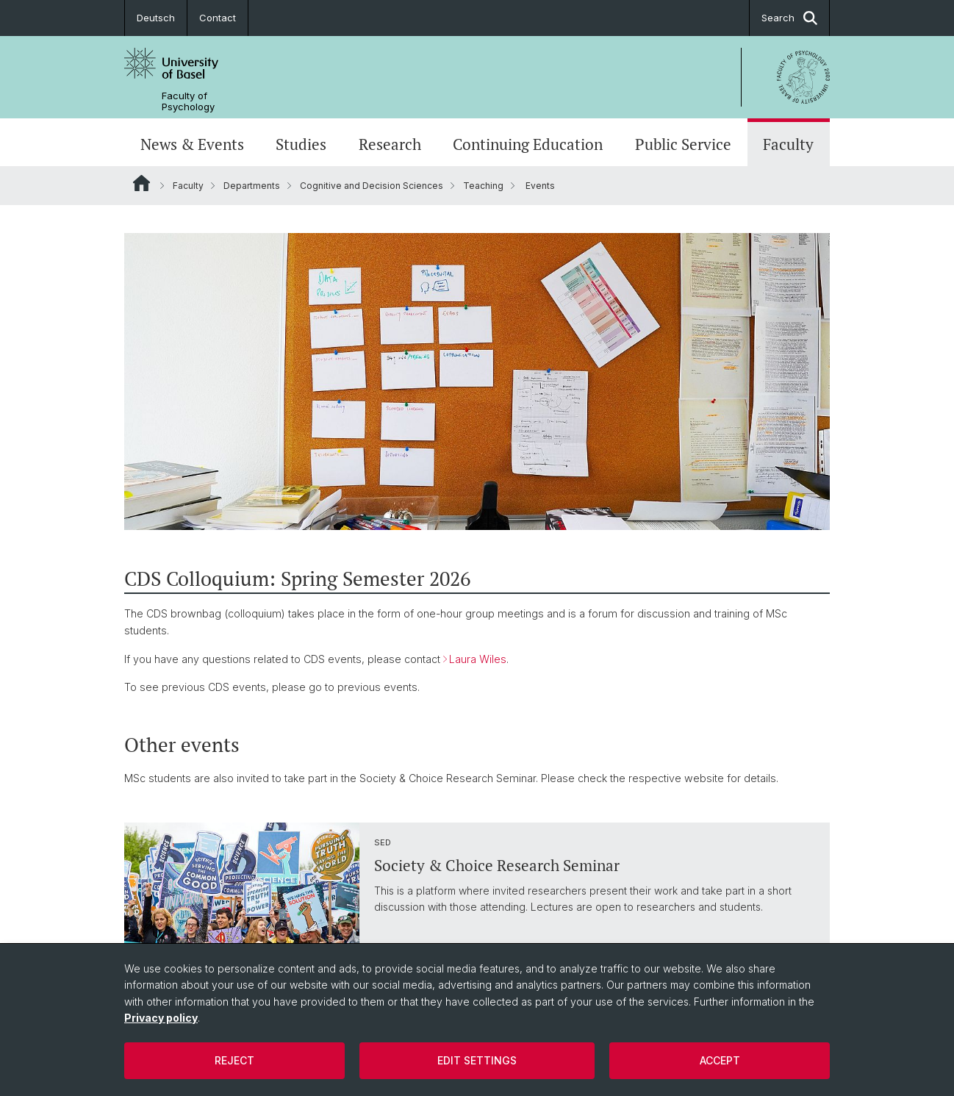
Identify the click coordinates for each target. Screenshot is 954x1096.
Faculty (788, 144)
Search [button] (789, 18)
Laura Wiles (477, 659)
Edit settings (477, 1060)
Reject (234, 1060)
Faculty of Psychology (188, 101)
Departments (251, 185)
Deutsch (156, 18)
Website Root (141, 183)
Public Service (683, 144)
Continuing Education (528, 144)
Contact (217, 18)
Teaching (483, 185)
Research (390, 144)
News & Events (192, 144)
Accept (720, 1060)
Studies (301, 144)
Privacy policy (161, 1017)
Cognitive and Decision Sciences (371, 185)
